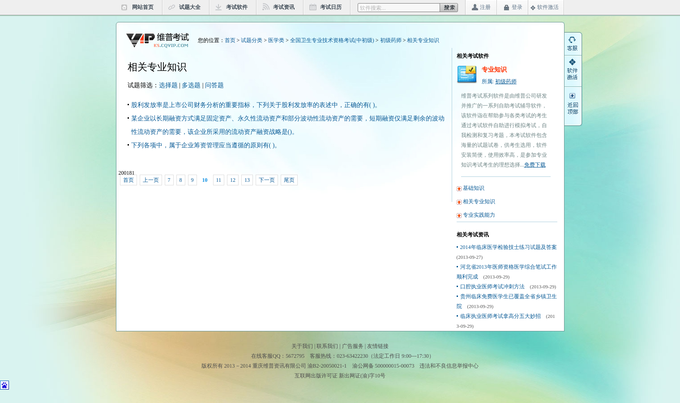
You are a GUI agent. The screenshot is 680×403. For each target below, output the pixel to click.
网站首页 (143, 7)
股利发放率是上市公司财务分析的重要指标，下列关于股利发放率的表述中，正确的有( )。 (256, 105)
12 (232, 180)
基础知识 (473, 188)
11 (219, 180)
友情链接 (378, 346)
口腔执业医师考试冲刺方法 (492, 286)
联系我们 (327, 346)
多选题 (191, 85)
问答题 (214, 85)
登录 (517, 7)
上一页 (151, 180)
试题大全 (190, 7)
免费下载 (535, 165)
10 (205, 180)
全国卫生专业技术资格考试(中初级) (332, 40)
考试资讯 (284, 7)
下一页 (267, 180)
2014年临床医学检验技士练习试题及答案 (508, 247)
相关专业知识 (423, 40)
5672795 (295, 356)
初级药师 (391, 40)
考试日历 (331, 7)
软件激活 (548, 7)
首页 (230, 40)
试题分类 (251, 40)
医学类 (276, 40)
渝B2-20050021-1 (327, 366)
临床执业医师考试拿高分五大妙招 (500, 316)
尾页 (289, 180)
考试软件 (237, 7)
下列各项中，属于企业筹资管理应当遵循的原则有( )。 (206, 145)
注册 (485, 7)
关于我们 (302, 346)
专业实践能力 (479, 215)
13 (247, 180)
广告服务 (353, 346)
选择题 (168, 85)
